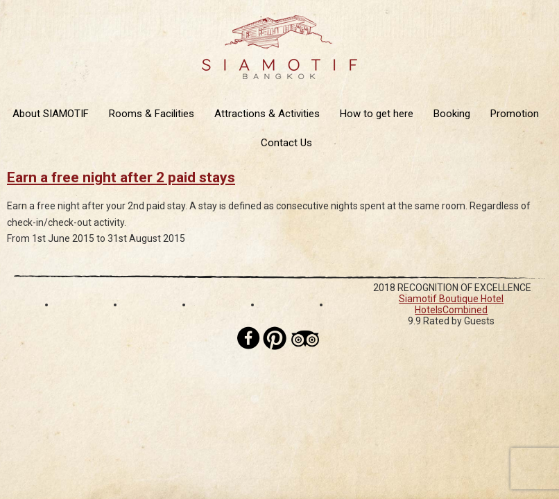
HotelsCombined (451, 309)
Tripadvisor (305, 338)
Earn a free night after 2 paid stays (121, 177)
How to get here (376, 113)
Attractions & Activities (267, 113)
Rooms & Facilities (151, 113)
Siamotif (279, 47)
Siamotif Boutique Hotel (451, 298)
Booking (451, 113)
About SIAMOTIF (50, 113)
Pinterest (274, 338)
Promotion (514, 113)
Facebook (249, 338)
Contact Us (286, 143)
